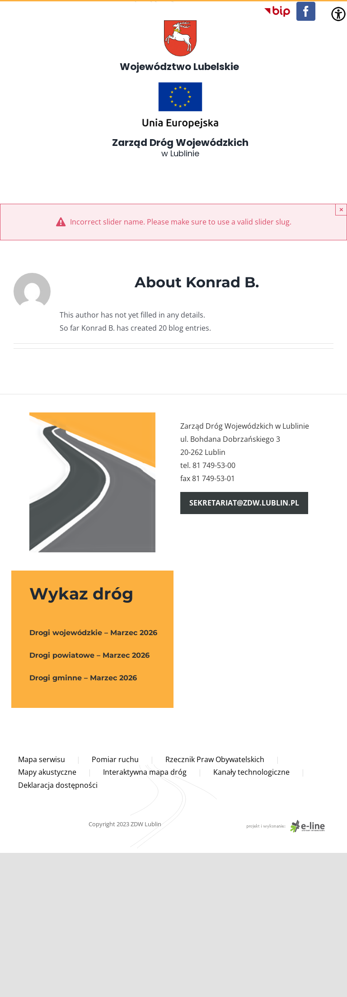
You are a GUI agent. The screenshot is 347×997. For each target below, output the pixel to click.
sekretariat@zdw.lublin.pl (244, 503)
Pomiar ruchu (115, 759)
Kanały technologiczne (251, 772)
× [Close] (341, 209)
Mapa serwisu (41, 759)
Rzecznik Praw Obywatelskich (214, 759)
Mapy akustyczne (47, 772)
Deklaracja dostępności (58, 785)
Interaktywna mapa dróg (145, 772)
